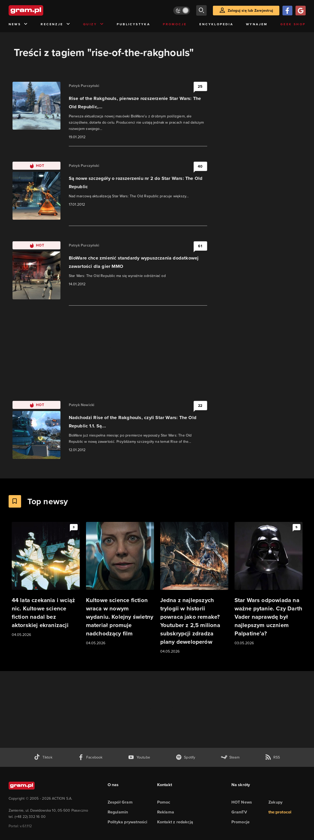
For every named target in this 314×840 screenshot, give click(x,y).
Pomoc (163, 802)
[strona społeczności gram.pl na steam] (230, 757)
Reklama (165, 812)
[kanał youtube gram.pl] (139, 757)
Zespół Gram (120, 802)
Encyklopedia (216, 24)
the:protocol (279, 812)
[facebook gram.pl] (90, 757)
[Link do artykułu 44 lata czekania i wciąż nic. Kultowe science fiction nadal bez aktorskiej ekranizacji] (46, 580)
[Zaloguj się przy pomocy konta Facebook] (287, 10)
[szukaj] (201, 10)
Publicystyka (133, 24)
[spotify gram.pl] (185, 757)
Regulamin (118, 812)
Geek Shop (293, 24)
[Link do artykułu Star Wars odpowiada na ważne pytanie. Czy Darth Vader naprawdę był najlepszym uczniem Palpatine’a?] (268, 584)
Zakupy (275, 802)
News (18, 24)
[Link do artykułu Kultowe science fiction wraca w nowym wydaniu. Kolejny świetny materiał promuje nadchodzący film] (120, 584)
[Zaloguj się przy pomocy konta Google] (300, 10)
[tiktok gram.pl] (43, 757)
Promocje (175, 24)
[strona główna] (39, 10)
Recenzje (55, 24)
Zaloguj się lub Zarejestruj (250, 10)
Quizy (93, 24)
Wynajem (257, 24)
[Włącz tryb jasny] (181, 11)
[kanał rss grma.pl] (272, 757)
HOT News (241, 802)
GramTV (239, 812)
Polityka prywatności (127, 822)
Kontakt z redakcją (175, 822)
